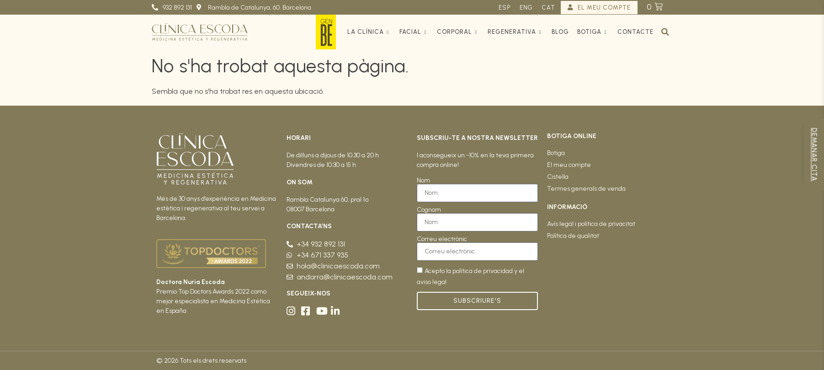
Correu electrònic (442, 239)
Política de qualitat (573, 236)
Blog (560, 31)
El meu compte (569, 165)
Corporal (458, 31)
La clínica (369, 31)
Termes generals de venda (586, 189)
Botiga (593, 31)
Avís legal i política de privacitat (591, 224)
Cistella (558, 177)
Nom (423, 180)
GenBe (326, 32)
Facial (414, 31)
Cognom (429, 210)
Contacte (635, 31)
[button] (665, 32)
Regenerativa (515, 31)
